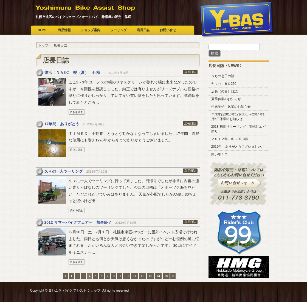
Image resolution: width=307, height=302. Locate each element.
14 (158, 276)
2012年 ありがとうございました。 (238, 147)
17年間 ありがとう (62, 124)
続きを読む (76, 112)
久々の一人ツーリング (63, 171)
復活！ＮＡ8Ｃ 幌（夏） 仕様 (74, 72)
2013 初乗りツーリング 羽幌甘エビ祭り (238, 129)
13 (150, 276)
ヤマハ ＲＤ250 (223, 84)
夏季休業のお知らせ (226, 99)
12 (142, 276)
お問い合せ (168, 30)
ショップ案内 (90, 30)
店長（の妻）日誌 (224, 91)
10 (126, 276)
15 (166, 276)
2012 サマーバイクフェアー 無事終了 (78, 222)
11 (134, 276)
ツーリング (118, 30)
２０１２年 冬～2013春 (229, 139)
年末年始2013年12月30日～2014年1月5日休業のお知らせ (238, 116)
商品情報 (64, 30)
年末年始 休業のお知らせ (231, 107)
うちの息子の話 (222, 76)
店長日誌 (143, 30)
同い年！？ (219, 154)
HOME (43, 30)
